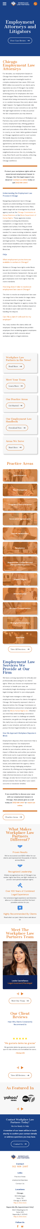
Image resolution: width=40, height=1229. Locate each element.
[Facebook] (18, 1226)
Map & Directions (20, 1203)
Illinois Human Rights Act (19, 711)
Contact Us (20, 1184)
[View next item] (22, 993)
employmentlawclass (20, 1180)
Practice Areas (20, 1177)
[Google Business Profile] (22, 1226)
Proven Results (20, 852)
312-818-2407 (20, 1166)
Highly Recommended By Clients (20, 913)
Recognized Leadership (20, 871)
